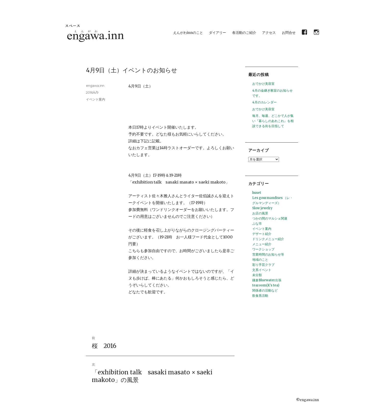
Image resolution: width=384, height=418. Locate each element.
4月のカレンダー (264, 102)
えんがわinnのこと (188, 32)
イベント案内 (95, 99)
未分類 (257, 275)
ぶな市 (257, 223)
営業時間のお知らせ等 (268, 254)
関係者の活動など (265, 290)
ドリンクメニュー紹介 (268, 239)
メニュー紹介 (261, 244)
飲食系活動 (260, 296)
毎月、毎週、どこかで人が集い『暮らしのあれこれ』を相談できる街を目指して (273, 121)
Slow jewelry (262, 208)
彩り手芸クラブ (263, 265)
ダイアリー (217, 32)
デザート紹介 (261, 234)
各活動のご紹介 (244, 32)
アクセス (269, 32)
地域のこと (260, 260)
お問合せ (289, 32)
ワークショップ (263, 249)
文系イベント (261, 270)
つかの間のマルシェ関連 (269, 218)
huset (256, 193)
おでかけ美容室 (263, 84)
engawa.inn (95, 85)
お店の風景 (260, 213)
